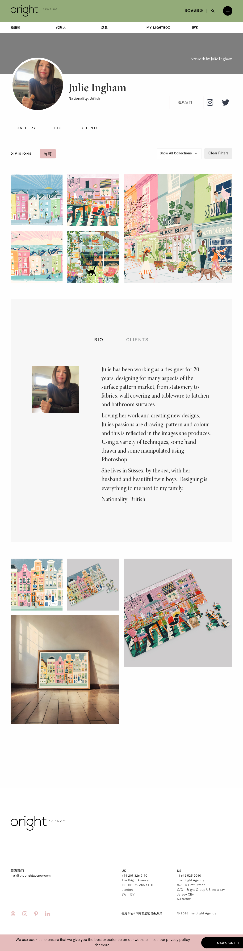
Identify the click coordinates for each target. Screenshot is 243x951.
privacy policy (178, 939)
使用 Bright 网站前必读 (136, 913)
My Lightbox (158, 27)
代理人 (61, 27)
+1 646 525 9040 (189, 875)
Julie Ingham (221, 59)
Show (179, 154)
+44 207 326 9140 (134, 875)
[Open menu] (227, 11)
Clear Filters (218, 153)
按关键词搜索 (194, 10)
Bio (58, 128)
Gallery (26, 128)
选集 (104, 27)
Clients (89, 128)
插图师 (16, 27)
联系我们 (185, 102)
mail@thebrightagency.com (30, 875)
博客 (195, 27)
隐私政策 (156, 913)
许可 (48, 153)
